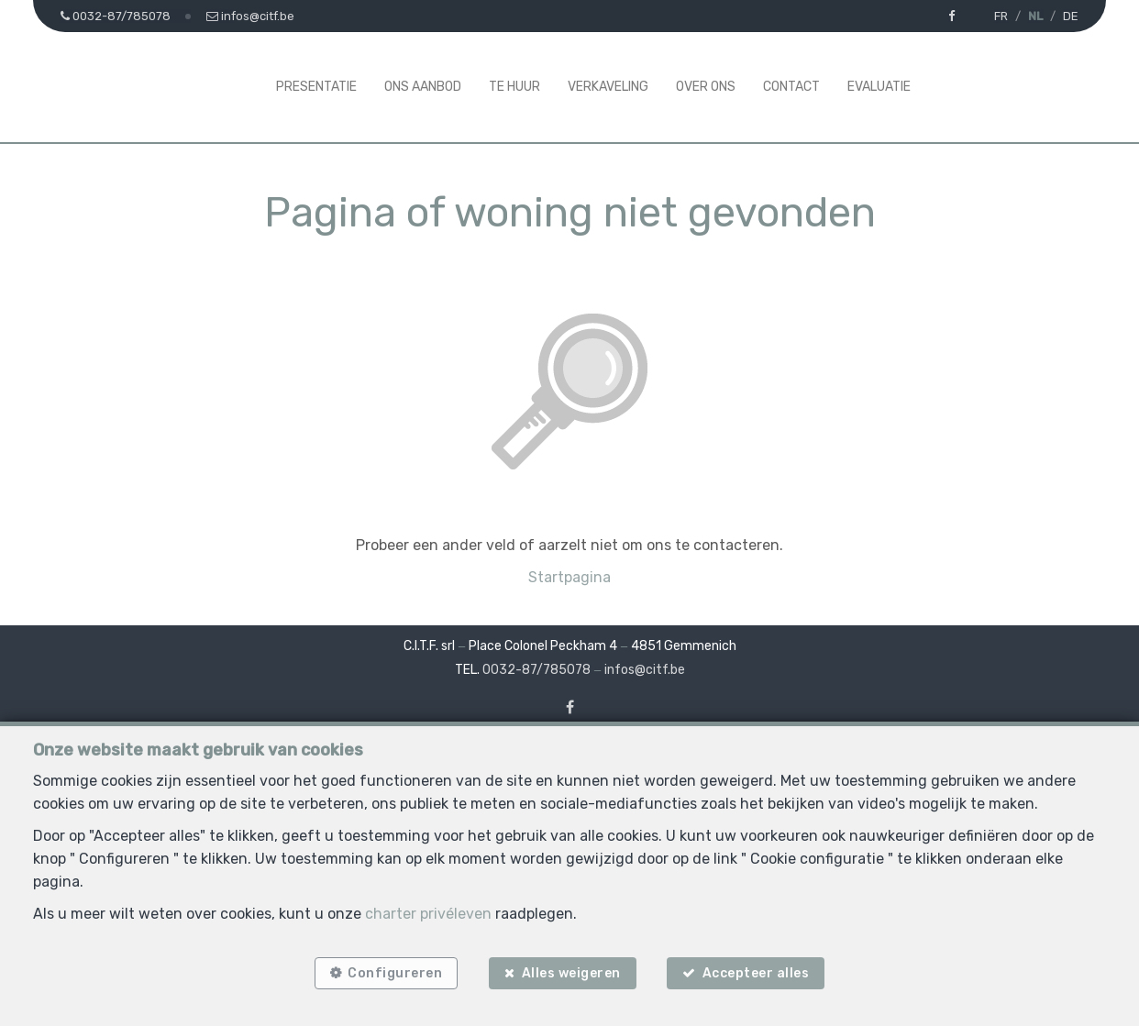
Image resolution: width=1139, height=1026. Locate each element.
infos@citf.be (644, 670)
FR (1001, 16)
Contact (791, 86)
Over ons (705, 86)
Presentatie (316, 86)
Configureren (395, 973)
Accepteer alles (756, 973)
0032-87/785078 (536, 670)
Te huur (514, 86)
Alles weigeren (571, 973)
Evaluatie (879, 86)
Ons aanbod (422, 86)
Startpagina (569, 577)
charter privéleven (428, 913)
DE (1070, 16)
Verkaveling (608, 86)
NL (1035, 16)
